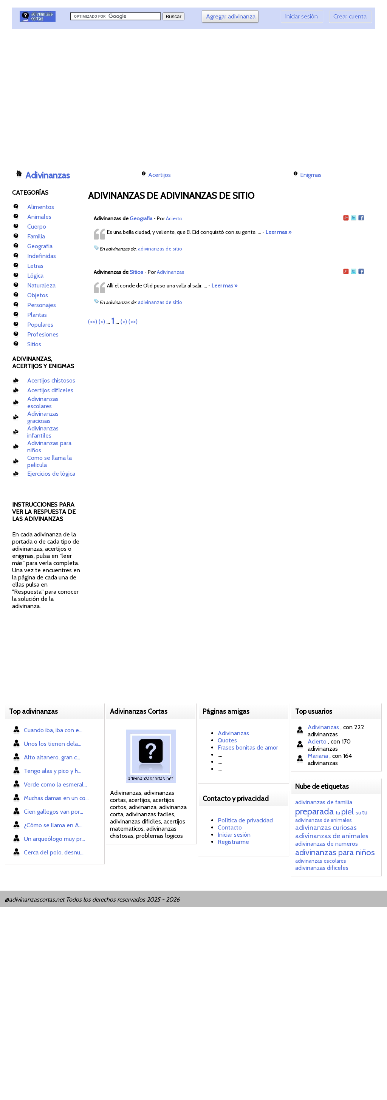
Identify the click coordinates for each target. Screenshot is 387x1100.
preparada (314, 811)
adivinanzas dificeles (321, 867)
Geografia (40, 246)
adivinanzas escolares (320, 860)
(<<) (92, 321)
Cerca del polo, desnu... (54, 852)
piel (347, 812)
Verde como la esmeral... (55, 784)
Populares (40, 324)
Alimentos (40, 206)
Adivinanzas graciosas (43, 417)
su (358, 812)
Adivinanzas (47, 175)
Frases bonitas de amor (248, 747)
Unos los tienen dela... (52, 743)
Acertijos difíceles (50, 390)
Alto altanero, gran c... (52, 757)
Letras (35, 265)
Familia (36, 236)
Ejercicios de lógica (51, 473)
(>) (124, 321)
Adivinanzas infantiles (43, 432)
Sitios (34, 344)
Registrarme (233, 841)
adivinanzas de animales (323, 820)
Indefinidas (41, 256)
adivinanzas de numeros (326, 843)
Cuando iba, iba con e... (53, 730)
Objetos (37, 295)
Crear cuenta (350, 16)
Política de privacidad (245, 820)
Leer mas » (278, 232)
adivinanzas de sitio (160, 249)
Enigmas (311, 174)
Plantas (37, 314)
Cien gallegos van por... (53, 811)
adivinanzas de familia (323, 802)
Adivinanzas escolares (43, 402)
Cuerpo (36, 226)
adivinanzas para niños (335, 852)
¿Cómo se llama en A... (53, 825)
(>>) (133, 321)
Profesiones (43, 334)
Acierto (174, 218)
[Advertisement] (150, 96)
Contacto (230, 827)
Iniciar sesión (301, 16)
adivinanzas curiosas (326, 827)
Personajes (41, 305)
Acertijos (159, 174)
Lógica (35, 275)
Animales (39, 216)
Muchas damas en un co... (56, 798)
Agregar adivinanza (230, 16)
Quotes (227, 740)
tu (338, 812)
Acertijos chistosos (51, 380)
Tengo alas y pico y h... (52, 770)
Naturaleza (41, 285)
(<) (102, 321)
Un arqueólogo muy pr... (54, 838)
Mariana (319, 755)
